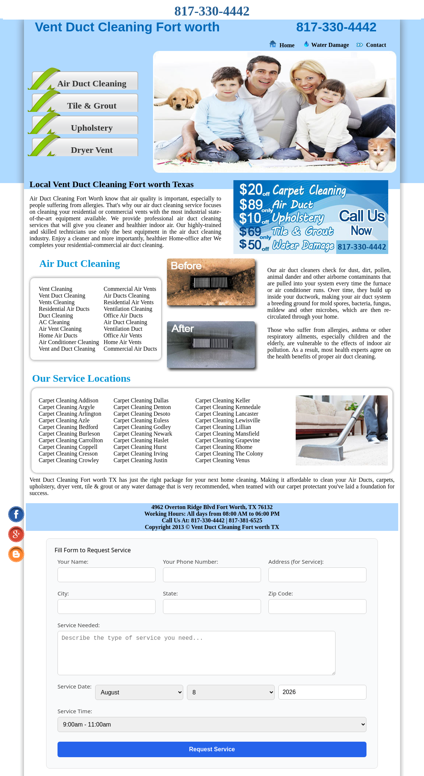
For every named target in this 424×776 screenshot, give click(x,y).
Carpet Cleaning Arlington (70, 414)
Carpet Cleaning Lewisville (227, 420)
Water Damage (330, 45)
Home (287, 45)
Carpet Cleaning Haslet (141, 440)
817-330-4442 (212, 11)
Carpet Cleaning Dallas (141, 400)
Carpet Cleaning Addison (68, 400)
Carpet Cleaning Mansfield (227, 433)
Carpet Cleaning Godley (142, 427)
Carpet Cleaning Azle (64, 420)
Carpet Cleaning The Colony (229, 453)
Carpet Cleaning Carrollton (71, 440)
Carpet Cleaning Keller (222, 400)
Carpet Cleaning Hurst (140, 447)
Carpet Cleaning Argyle (67, 407)
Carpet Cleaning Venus (222, 460)
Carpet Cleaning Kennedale (228, 407)
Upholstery (91, 128)
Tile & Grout (92, 105)
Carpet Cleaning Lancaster (226, 414)
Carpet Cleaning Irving (141, 453)
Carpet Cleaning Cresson (68, 453)
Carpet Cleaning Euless (141, 420)
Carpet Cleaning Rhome (224, 447)
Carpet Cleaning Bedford (68, 427)
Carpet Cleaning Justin (140, 460)
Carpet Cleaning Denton (142, 407)
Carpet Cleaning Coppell (68, 447)
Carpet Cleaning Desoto (142, 414)
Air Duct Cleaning (91, 83)
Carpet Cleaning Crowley (69, 460)
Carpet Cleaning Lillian (223, 427)
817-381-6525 (246, 520)
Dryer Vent (92, 150)
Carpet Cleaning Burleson (69, 433)
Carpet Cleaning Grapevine (227, 440)
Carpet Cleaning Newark (143, 433)
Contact (376, 45)
